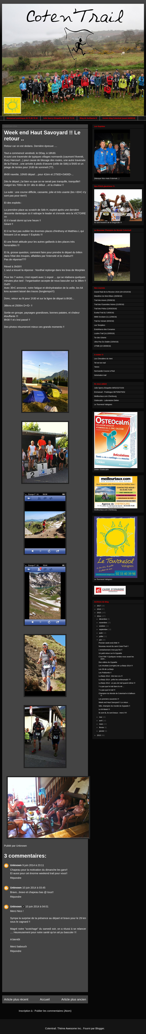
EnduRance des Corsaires (104, 329)
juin (100, 640)
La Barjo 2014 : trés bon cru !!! (111, 676)
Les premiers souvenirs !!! (109, 699)
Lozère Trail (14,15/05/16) (104, 333)
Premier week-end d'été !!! (109, 643)
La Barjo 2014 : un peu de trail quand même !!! (117, 683)
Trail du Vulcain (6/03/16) (104, 321)
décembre (103, 619)
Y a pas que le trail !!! (107, 690)
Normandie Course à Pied (104, 371)
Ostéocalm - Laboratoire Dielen (106, 400)
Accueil (45, 999)
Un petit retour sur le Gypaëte (110, 653)
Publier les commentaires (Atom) (53, 1010)
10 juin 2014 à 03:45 (33, 887)
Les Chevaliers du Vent (103, 359)
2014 (99, 616)
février (101, 727)
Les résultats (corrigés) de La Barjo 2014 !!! (116, 666)
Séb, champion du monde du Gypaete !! (114, 706)
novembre (103, 623)
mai (100, 717)
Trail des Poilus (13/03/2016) (105, 309)
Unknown (16, 865)
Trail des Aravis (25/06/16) (104, 300)
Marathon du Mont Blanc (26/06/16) (108, 296)
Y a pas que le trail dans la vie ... (111, 686)
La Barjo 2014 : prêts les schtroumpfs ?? (115, 680)
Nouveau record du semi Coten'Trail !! (113, 646)
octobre (102, 626)
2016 (99, 609)
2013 (99, 735)
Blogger (99, 1028)
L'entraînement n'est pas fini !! (110, 650)
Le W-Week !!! (104, 709)
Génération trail (100, 375)
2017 (99, 606)
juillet (101, 636)
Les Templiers (99, 325)
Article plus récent (16, 999)
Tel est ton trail (100, 363)
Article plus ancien (73, 999)
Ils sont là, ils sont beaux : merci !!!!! (113, 713)
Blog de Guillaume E (88, 118)
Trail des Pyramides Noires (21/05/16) (109, 304)
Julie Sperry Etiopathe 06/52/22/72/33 (109, 388)
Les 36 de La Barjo (106, 669)
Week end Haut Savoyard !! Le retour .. (114, 702)
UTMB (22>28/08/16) (102, 346)
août (101, 633)
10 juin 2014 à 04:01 (36, 906)
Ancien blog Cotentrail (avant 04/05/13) (118, 118)
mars (101, 724)
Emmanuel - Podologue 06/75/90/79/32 (109, 392)
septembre (103, 629)
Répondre (15, 877)
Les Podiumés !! (105, 673)
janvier (102, 731)
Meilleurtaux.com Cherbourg (105, 396)
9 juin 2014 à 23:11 (33, 865)
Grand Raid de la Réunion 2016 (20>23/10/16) (112, 292)
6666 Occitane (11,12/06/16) (105, 317)
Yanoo (96, 367)
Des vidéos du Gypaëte (108, 662)
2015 (99, 613)
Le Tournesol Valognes (103, 404)
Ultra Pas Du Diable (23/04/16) (106, 342)
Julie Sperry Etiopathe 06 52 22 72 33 (58, 118)
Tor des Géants (100, 338)
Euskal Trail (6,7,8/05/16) (104, 313)
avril (101, 721)
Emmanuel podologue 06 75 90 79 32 (22, 118)
